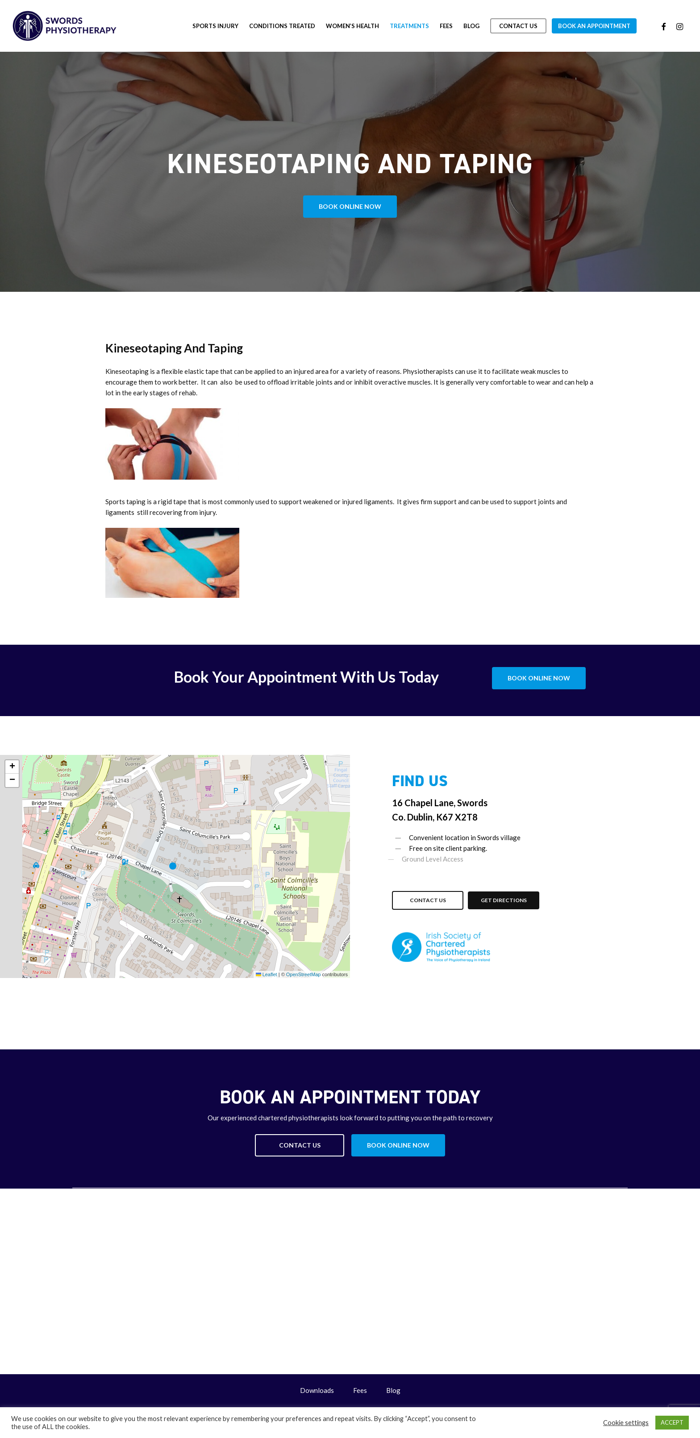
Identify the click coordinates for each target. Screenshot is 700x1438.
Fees (360, 1390)
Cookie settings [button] (626, 1422)
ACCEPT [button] (672, 1422)
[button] (350, 206)
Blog (393, 1390)
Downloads (317, 1390)
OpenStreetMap (303, 974)
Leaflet (266, 974)
